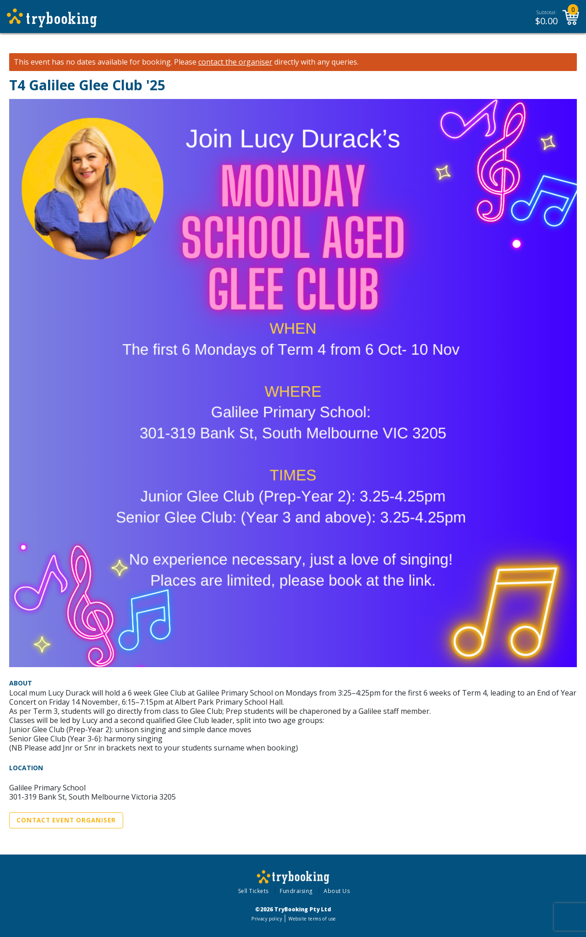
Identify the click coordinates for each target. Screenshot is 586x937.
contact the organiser (235, 62)
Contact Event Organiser (66, 820)
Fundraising (296, 891)
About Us (337, 891)
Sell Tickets (253, 891)
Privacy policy (266, 918)
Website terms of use (312, 918)
